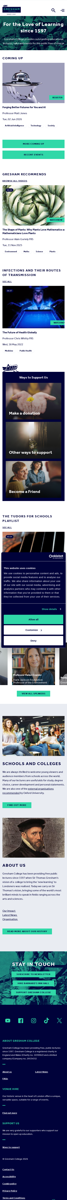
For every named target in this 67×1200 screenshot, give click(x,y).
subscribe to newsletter (33, 974)
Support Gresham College (33, 992)
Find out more (16, 805)
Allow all (34, 619)
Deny (34, 640)
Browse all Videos (14, 181)
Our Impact (9, 910)
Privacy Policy (9, 1190)
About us (7, 1071)
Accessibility (9, 1176)
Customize (33, 630)
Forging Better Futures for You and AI (24, 107)
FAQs (5, 1078)
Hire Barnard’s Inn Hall (33, 983)
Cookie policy (9, 1183)
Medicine (9, 350)
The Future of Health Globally (19, 332)
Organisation (10, 919)
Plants (52, 251)
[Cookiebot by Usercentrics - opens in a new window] (49, 557)
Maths (26, 251)
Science (39, 251)
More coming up (33, 143)
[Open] (7, 1021)
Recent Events (33, 154)
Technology (36, 125)
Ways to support (11, 1147)
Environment (11, 251)
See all (7, 281)
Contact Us (8, 1169)
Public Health (26, 350)
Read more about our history (27, 931)
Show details (49, 609)
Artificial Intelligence (14, 125)
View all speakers (33, 693)
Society (51, 125)
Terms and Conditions (13, 1198)
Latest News (9, 915)
